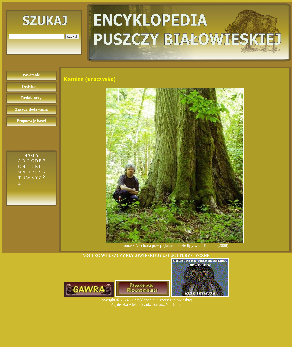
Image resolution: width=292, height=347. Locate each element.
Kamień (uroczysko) (89, 79)
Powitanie (31, 75)
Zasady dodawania (31, 109)
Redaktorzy (31, 98)
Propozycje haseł (31, 121)
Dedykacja (31, 86)
